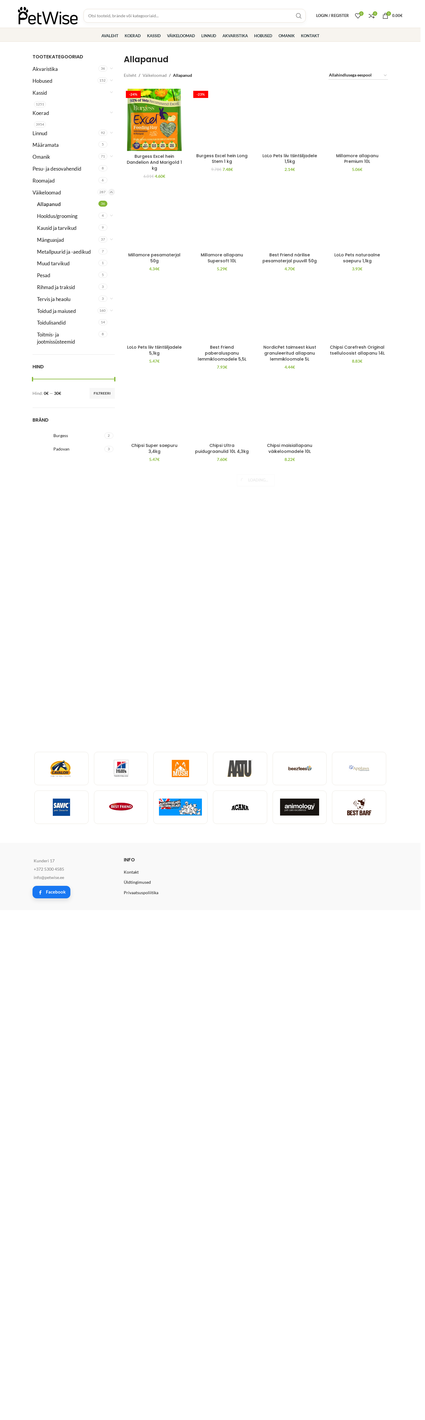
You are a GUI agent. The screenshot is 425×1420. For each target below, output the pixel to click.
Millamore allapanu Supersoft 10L (222, 1021)
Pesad (43, 275)
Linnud (40, 133)
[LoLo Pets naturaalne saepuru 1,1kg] (357, 789)
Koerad (41, 113)
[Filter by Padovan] (68, 449)
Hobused (42, 81)
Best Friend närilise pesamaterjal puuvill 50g (289, 1021)
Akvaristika (45, 69)
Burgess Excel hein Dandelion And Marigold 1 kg (154, 162)
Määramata (46, 145)
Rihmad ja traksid (56, 287)
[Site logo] (48, 15)
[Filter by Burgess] (68, 436)
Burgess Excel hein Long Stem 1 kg (222, 109)
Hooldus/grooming (57, 216)
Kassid (40, 93)
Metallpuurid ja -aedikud (64, 252)
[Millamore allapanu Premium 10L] (357, 312)
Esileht (130, 75)
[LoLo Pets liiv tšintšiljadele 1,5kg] (290, 94)
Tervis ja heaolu (53, 299)
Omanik (41, 157)
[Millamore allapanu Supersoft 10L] (222, 789)
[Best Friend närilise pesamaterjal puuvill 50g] (290, 789)
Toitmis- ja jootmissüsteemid (56, 338)
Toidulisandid (51, 322)
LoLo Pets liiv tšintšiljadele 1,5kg (289, 109)
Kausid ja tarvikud (57, 228)
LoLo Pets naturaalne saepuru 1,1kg (357, 1021)
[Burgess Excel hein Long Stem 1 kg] (222, 94)
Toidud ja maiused (56, 311)
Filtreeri (102, 393)
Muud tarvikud (53, 263)
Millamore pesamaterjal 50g (154, 1021)
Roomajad (44, 180)
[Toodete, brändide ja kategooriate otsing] (195, 16)
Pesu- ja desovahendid (57, 169)
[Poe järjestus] (358, 75)
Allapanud (49, 204)
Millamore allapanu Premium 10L (357, 544)
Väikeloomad (47, 192)
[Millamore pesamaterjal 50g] (155, 789)
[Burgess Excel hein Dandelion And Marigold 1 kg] (155, 120)
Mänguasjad (50, 240)
